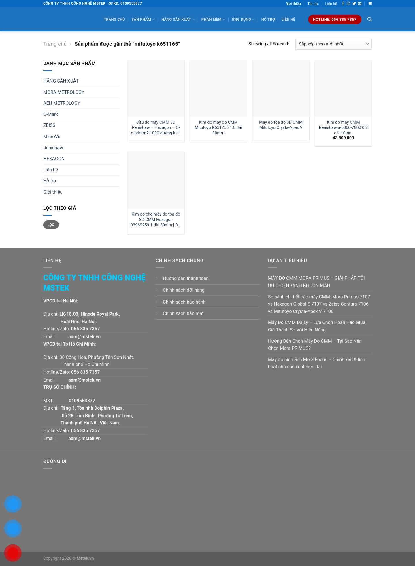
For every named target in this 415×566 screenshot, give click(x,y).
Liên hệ (331, 3)
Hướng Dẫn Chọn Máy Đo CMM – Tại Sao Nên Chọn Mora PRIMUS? (315, 344)
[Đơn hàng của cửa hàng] (333, 44)
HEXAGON (54, 158)
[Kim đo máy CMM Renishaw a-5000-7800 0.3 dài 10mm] (343, 88)
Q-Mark (50, 114)
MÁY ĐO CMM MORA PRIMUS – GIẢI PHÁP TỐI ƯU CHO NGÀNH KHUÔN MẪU (316, 281)
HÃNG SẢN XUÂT (61, 81)
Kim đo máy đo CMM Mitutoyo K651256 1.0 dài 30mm (218, 128)
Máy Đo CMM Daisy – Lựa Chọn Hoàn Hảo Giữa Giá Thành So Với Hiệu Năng (316, 326)
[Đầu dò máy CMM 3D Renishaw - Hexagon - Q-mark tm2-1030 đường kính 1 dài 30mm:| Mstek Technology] (155, 88)
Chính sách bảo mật (183, 313)
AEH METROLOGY (61, 103)
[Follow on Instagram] (348, 4)
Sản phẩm (143, 19)
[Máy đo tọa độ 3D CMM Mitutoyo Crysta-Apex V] (280, 88)
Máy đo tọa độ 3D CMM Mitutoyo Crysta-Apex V (281, 125)
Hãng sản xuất (178, 19)
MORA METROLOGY (63, 92)
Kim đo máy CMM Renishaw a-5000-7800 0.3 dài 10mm (343, 128)
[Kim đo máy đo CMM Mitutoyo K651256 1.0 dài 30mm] (218, 88)
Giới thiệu (293, 3)
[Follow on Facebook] (343, 4)
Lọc (51, 225)
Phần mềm (213, 19)
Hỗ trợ (268, 19)
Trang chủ (114, 19)
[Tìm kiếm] (369, 19)
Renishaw (53, 147)
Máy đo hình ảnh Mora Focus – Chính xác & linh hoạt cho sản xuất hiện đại (316, 363)
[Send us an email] (359, 4)
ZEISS (49, 125)
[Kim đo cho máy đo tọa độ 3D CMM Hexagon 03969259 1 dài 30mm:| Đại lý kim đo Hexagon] (155, 180)
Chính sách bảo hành (184, 302)
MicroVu (51, 136)
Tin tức (313, 3)
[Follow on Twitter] (354, 4)
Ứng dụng (243, 19)
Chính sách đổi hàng (184, 290)
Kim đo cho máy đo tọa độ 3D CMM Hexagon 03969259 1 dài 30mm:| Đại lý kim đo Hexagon (156, 220)
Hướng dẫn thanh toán (186, 278)
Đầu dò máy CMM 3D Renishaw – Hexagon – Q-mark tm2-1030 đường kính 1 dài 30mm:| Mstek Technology (156, 128)
